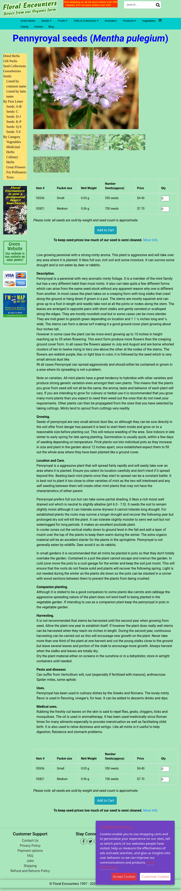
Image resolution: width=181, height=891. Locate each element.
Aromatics (111, 20)
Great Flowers (15, 167)
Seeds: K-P (13, 121)
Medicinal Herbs (13, 149)
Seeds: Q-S (13, 126)
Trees (10, 177)
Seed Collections (14, 66)
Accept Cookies (124, 877)
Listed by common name (16, 83)
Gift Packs (10, 61)
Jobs (30, 861)
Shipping (30, 866)
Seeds (46, 20)
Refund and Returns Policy (30, 871)
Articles (38, 26)
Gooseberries (12, 71)
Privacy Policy (30, 846)
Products (129, 20)
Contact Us (30, 841)
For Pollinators (16, 172)
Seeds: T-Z (13, 132)
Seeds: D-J (13, 116)
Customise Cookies (155, 877)
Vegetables (149, 20)
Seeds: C (12, 111)
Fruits (62, 20)
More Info (150, 240)
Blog (51, 26)
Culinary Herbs (12, 159)
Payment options (30, 851)
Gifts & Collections (86, 20)
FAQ (30, 856)
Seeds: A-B (13, 106)
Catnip (25, 26)
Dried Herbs (28, 20)
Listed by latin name (16, 94)
